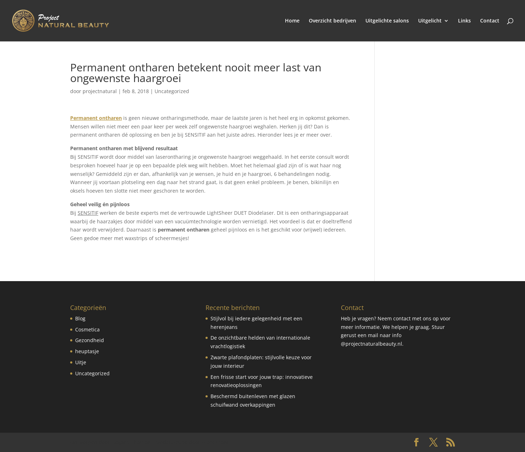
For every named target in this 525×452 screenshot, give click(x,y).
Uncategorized (172, 91)
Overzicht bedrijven (332, 21)
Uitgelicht (430, 21)
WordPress (215, 442)
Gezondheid (89, 340)
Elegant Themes (130, 442)
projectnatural (100, 91)
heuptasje (87, 351)
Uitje (80, 362)
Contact (489, 21)
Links (464, 21)
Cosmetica (87, 329)
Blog (80, 318)
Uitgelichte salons (387, 21)
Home (292, 21)
